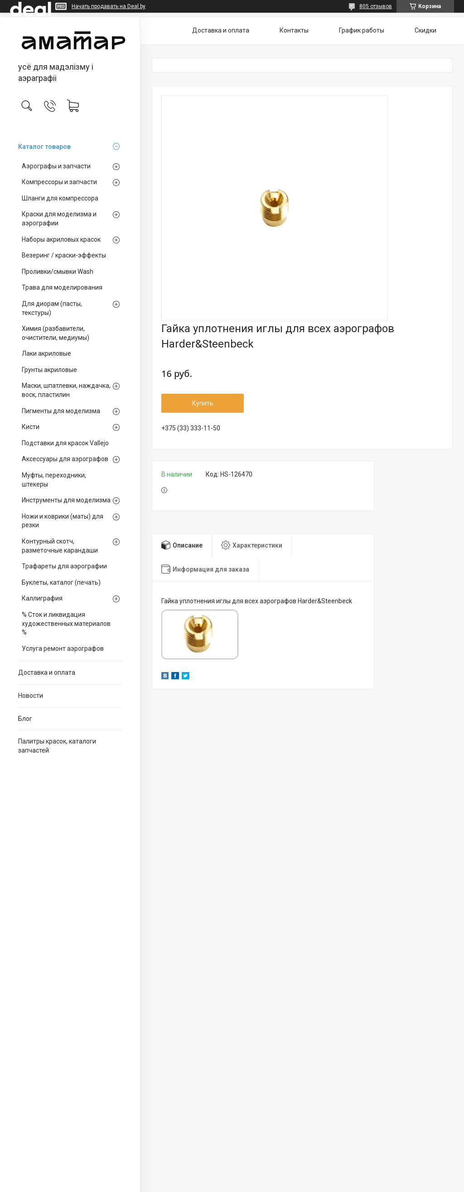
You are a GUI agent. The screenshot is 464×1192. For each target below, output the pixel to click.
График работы (361, 30)
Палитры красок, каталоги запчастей (57, 746)
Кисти (30, 426)
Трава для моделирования (62, 287)
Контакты (294, 30)
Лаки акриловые (46, 353)
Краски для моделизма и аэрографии (59, 218)
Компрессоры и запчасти (59, 182)
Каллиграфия (42, 598)
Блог (25, 718)
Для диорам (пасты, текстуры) (52, 308)
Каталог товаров (44, 146)
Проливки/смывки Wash (57, 271)
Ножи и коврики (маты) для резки (62, 521)
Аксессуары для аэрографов (65, 458)
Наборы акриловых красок (61, 239)
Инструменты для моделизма (66, 500)
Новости (30, 695)
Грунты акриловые (49, 369)
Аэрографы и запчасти (56, 166)
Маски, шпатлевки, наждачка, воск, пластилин (66, 390)
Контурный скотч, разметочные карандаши (60, 546)
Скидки (425, 30)
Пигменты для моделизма (61, 411)
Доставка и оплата (46, 672)
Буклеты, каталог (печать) (61, 582)
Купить (202, 403)
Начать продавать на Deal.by (108, 6)
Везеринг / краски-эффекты (64, 255)
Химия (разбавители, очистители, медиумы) (55, 333)
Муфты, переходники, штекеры (54, 480)
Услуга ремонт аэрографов (63, 648)
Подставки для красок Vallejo (65, 443)
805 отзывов (375, 6)
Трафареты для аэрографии (64, 566)
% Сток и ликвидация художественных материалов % (66, 623)
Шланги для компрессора (60, 198)
